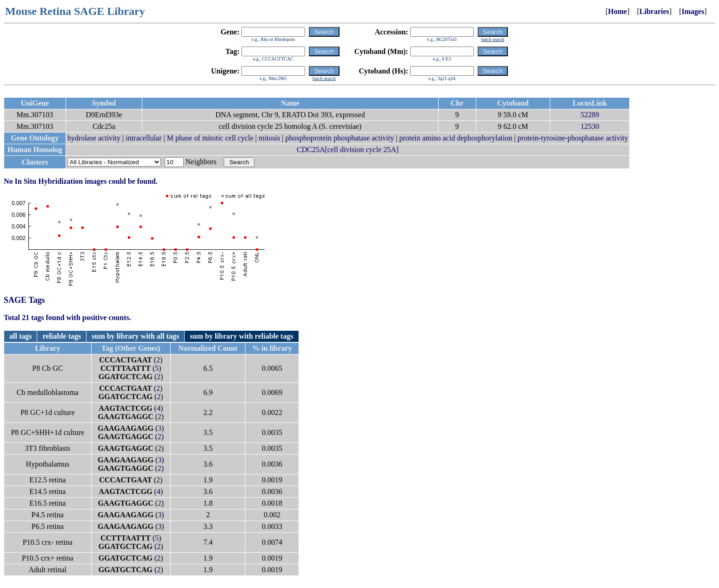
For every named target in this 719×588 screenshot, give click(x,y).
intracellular (143, 138)
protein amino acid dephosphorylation (455, 138)
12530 (589, 126)
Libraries (654, 11)
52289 (589, 115)
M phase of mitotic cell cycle (210, 138)
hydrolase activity (93, 138)
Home (617, 11)
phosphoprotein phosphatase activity (339, 138)
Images (692, 11)
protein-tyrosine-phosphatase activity (573, 138)
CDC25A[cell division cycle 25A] (348, 150)
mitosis (269, 138)
